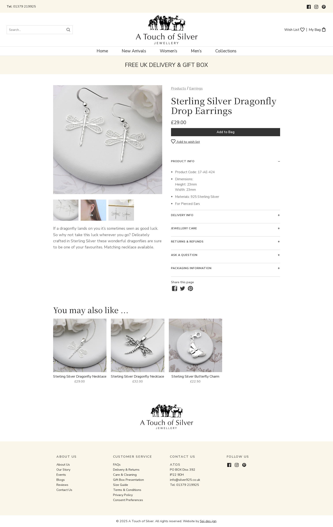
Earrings (196, 88)
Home (102, 51)
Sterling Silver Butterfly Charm (195, 376)
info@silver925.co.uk (185, 479)
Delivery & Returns (126, 469)
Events (61, 474)
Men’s (196, 51)
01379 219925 (24, 6)
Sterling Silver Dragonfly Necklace (79, 376)
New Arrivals (134, 51)
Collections (225, 51)
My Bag (317, 29)
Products (178, 88)
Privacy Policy (123, 495)
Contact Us (64, 490)
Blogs (60, 479)
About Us (63, 464)
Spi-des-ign (208, 521)
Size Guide (120, 485)
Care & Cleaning (125, 474)
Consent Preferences (128, 500)
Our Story (63, 469)
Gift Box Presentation (128, 479)
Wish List (294, 29)
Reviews (62, 485)
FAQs (117, 464)
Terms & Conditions (127, 490)
